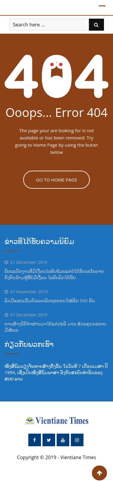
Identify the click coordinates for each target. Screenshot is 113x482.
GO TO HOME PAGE (56, 180)
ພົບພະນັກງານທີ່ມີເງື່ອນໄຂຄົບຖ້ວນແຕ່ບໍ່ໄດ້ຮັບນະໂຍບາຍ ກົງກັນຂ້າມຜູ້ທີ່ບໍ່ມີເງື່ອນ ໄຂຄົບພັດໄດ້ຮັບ (54, 274)
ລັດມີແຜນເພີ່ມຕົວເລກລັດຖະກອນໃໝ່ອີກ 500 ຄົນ (50, 300)
